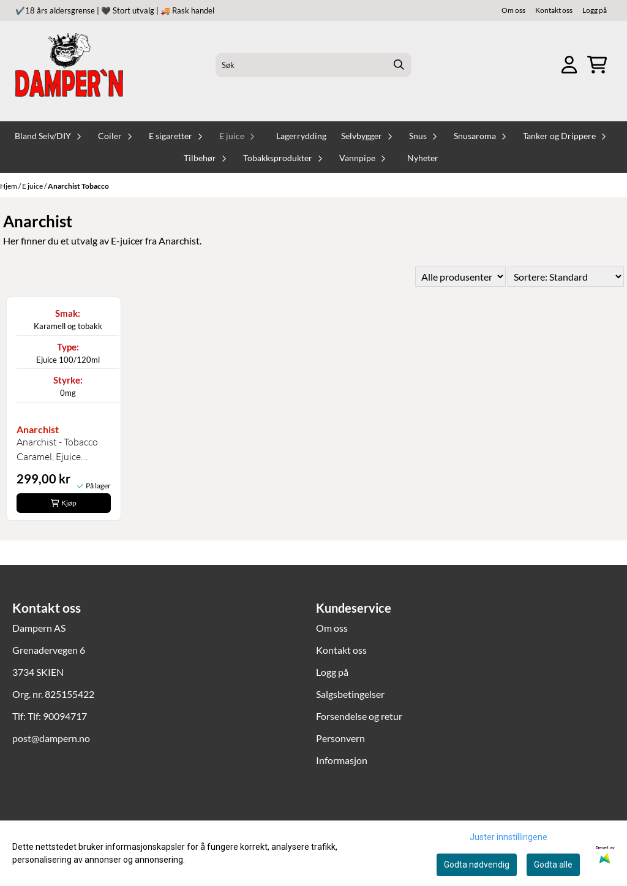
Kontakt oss (554, 10)
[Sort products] (566, 277)
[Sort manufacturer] (460, 277)
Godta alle (553, 864)
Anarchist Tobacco (78, 186)
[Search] (399, 65)
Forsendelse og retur (359, 716)
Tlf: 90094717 (57, 716)
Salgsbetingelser (350, 694)
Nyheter (422, 158)
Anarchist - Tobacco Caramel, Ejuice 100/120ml (57, 450)
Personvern (340, 738)
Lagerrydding (301, 136)
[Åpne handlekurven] (597, 64)
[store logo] (69, 65)
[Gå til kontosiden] (569, 64)
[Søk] (313, 65)
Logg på (594, 10)
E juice (33, 186)
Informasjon (341, 760)
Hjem (9, 186)
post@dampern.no (51, 738)
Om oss (513, 10)
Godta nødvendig (476, 864)
